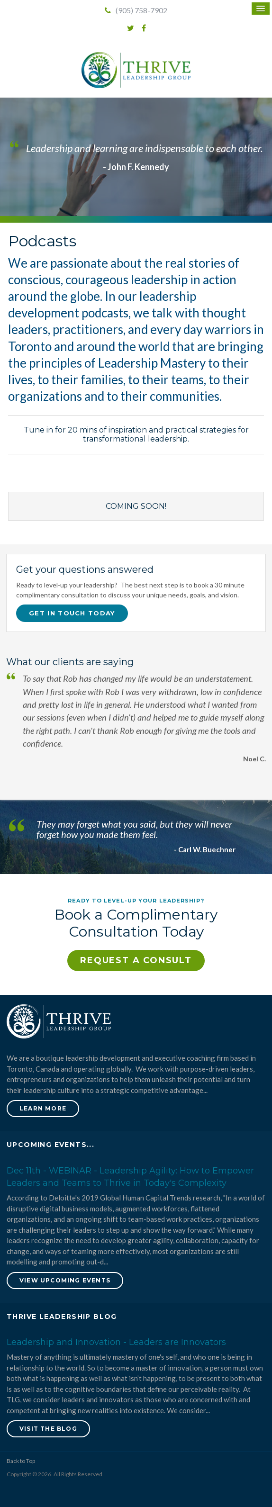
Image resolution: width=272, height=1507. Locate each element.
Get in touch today (72, 613)
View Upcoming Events (64, 1280)
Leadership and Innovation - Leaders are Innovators (116, 1342)
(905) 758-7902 (136, 10)
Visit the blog (48, 1428)
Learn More (42, 1108)
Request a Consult (136, 960)
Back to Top (21, 1460)
